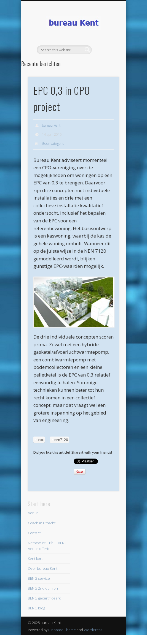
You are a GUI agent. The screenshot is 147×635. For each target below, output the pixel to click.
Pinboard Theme (62, 629)
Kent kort (35, 558)
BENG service (39, 578)
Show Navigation (105, 49)
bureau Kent (51, 125)
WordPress (93, 629)
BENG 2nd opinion (43, 588)
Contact (34, 532)
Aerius (33, 512)
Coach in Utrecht (41, 522)
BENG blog (36, 608)
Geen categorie (53, 143)
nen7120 (61, 439)
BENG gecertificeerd (44, 598)
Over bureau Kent (42, 568)
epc (41, 439)
